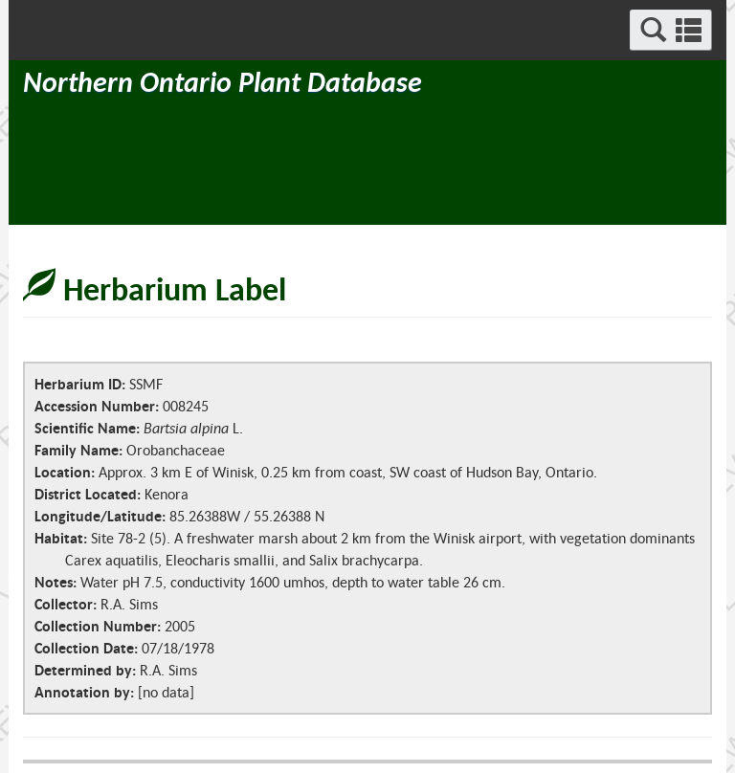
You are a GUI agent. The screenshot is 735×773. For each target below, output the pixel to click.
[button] (671, 30)
